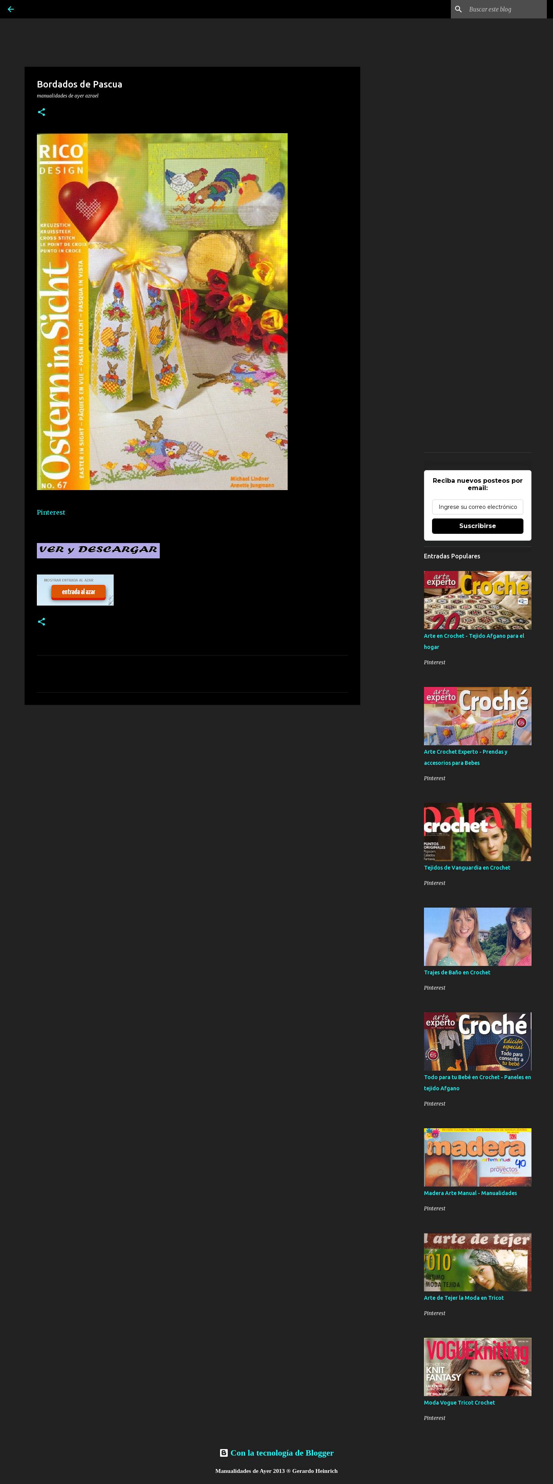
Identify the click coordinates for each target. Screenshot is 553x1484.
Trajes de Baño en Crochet (457, 972)
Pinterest (51, 512)
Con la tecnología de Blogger (276, 1453)
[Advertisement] (192, 770)
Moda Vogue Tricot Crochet (459, 1403)
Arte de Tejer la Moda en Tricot (464, 1298)
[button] (41, 112)
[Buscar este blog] (506, 9)
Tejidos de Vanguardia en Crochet (467, 868)
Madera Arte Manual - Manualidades (470, 1193)
